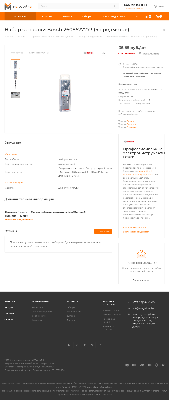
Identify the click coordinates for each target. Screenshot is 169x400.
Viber (92, 345)
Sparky (143, 174)
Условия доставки (112, 314)
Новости (73, 301)
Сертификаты (39, 316)
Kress (150, 174)
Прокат (9, 313)
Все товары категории (134, 227)
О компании (40, 301)
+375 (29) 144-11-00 (135, 5)
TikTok (100, 345)
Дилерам (71, 316)
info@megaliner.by (143, 308)
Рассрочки (132, 127)
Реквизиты (37, 307)
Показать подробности (19, 219)
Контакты (37, 320)
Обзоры (71, 307)
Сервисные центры (42, 311)
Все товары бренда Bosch (136, 232)
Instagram (77, 345)
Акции (9, 307)
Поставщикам (74, 311)
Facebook (69, 345)
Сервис (9, 319)
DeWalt (135, 174)
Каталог (10, 301)
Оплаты (130, 121)
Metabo (127, 174)
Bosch (149, 171)
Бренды (71, 320)
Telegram (84, 345)
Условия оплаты (111, 310)
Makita (142, 171)
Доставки (131, 124)
